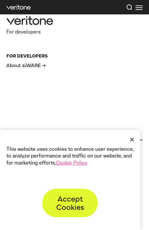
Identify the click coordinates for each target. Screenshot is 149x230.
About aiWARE (23, 64)
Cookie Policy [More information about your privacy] (71, 162)
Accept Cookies (70, 202)
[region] (70, 180)
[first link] (139, 7)
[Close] (132, 140)
